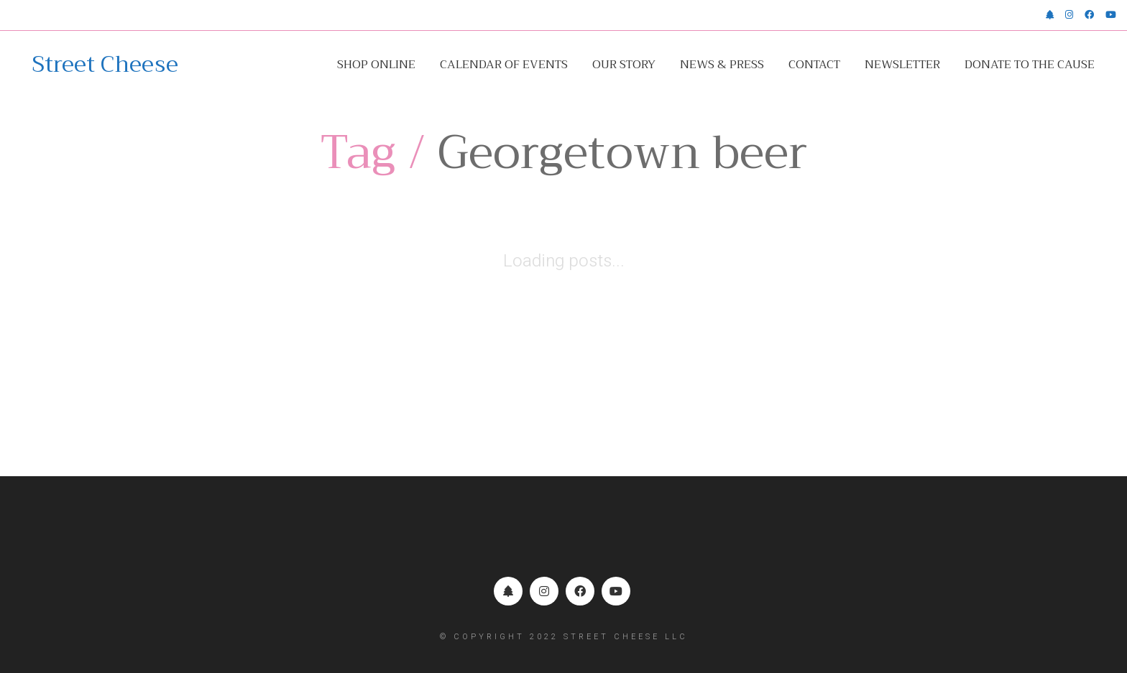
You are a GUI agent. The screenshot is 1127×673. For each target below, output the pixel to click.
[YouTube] (616, 591)
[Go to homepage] (105, 64)
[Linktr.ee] (508, 591)
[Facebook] (580, 591)
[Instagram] (544, 591)
